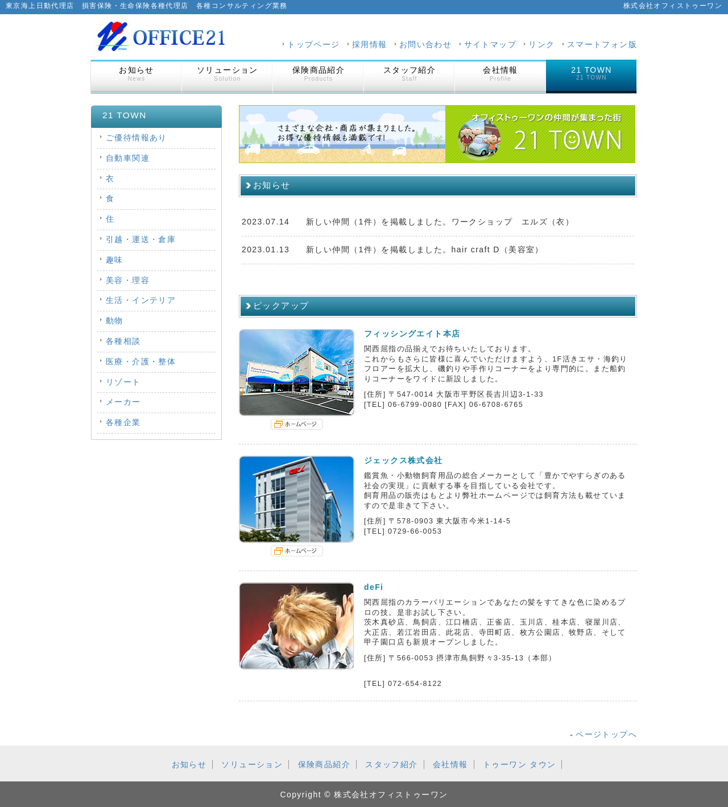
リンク (541, 44)
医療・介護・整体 (141, 361)
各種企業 (123, 422)
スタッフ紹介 (409, 73)
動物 (114, 320)
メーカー (123, 401)
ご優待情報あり (136, 137)
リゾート (123, 381)
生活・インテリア (141, 300)
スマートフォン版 (602, 44)
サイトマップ (490, 44)
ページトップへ (606, 734)
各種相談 (123, 341)
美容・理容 (128, 280)
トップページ (313, 44)
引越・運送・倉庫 (141, 239)
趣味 (114, 259)
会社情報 (500, 73)
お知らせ (136, 73)
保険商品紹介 (318, 73)
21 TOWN (591, 73)
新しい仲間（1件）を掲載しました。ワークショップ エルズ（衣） (440, 221)
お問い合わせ (425, 44)
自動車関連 (128, 158)
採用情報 (369, 44)
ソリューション (227, 73)
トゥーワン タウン (519, 764)
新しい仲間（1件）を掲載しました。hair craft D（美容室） (425, 249)
